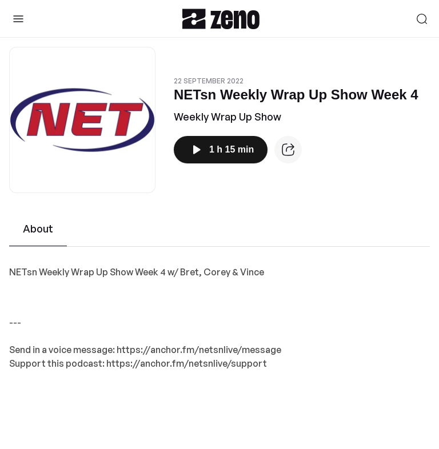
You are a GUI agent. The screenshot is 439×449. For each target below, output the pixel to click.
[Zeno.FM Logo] (221, 19)
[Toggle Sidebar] (18, 18)
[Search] (421, 19)
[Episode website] (288, 149)
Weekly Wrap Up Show (227, 116)
